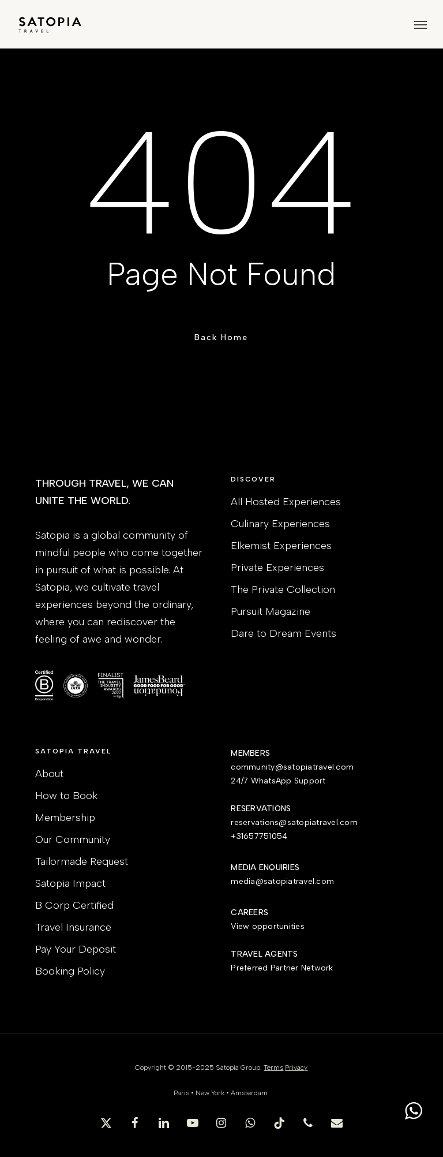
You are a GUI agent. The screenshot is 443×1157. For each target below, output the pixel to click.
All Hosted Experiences (286, 501)
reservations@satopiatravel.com (294, 822)
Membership (65, 817)
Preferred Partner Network (282, 968)
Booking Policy (70, 971)
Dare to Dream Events (283, 633)
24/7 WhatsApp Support (278, 781)
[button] (420, 24)
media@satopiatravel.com (282, 881)
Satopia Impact (70, 883)
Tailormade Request (81, 861)
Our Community (72, 839)
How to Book (66, 795)
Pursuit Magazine (270, 611)
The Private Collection (283, 589)
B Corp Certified (74, 905)
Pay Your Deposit (75, 949)
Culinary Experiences (280, 523)
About (49, 773)
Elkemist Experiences (281, 545)
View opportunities (268, 926)
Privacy (296, 1067)
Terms (273, 1067)
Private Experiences (277, 567)
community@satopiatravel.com (292, 767)
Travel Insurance (73, 927)
